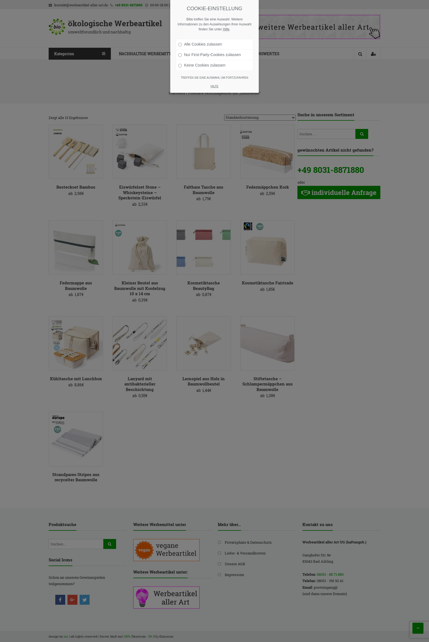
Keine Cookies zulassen (201, 65)
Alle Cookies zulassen (200, 44)
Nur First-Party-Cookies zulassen (209, 54)
